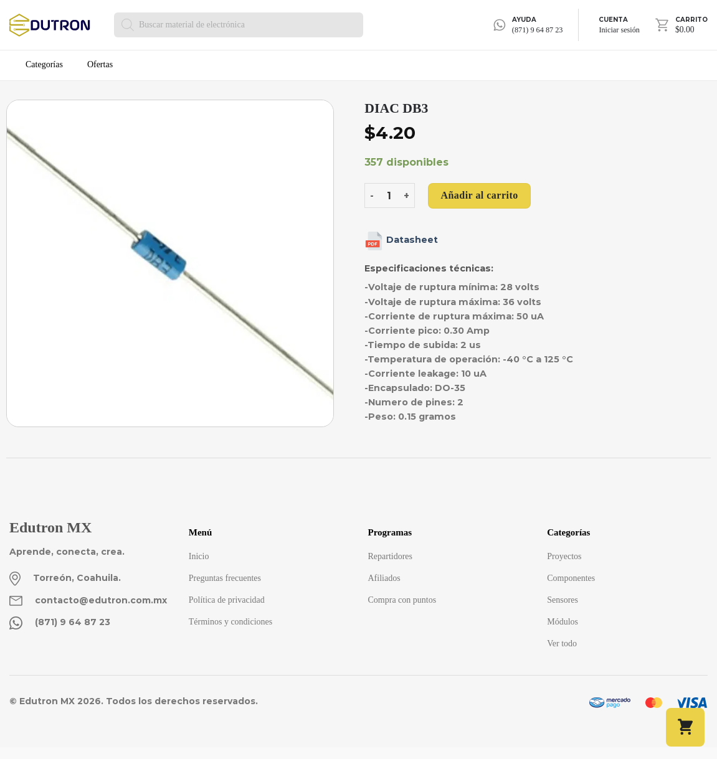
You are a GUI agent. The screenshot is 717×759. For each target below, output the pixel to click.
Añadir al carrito (479, 195)
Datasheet (401, 239)
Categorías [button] (44, 65)
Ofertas (100, 64)
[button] (685, 727)
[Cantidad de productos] (389, 195)
